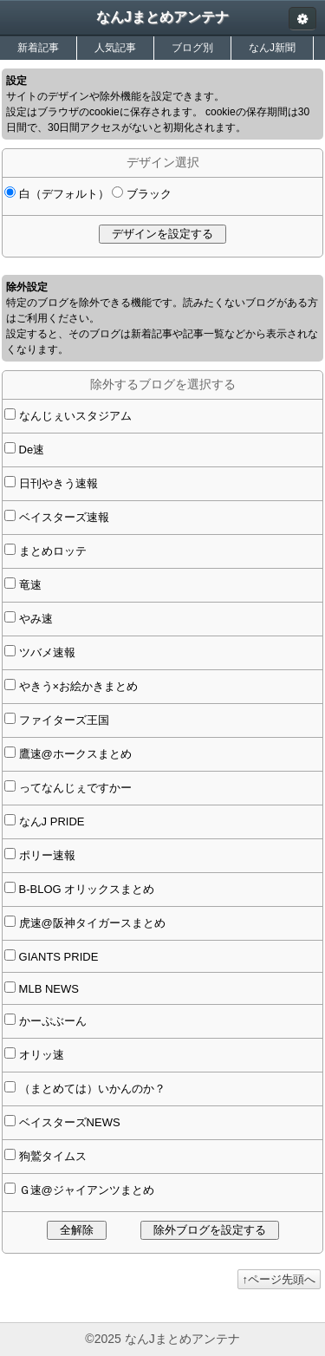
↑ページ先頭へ (279, 1279)
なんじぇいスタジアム (74, 415)
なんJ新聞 (272, 48)
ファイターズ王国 (62, 720)
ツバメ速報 (45, 652)
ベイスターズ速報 (62, 517)
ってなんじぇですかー (74, 787)
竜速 (29, 584)
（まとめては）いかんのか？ (91, 1088)
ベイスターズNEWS (68, 1122)
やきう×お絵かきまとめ (77, 686)
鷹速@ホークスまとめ (74, 753)
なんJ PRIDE (50, 821)
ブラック (147, 193)
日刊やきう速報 (57, 483)
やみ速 (34, 618)
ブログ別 (192, 48)
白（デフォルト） (62, 193)
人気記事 (115, 48)
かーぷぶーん (51, 1020)
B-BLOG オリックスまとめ (85, 889)
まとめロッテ (51, 550)
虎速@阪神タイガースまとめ (91, 922)
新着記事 (38, 48)
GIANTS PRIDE (57, 956)
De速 (30, 449)
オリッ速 (40, 1054)
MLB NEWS (47, 988)
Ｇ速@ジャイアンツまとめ (85, 1189)
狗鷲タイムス (51, 1156)
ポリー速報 (45, 855)
